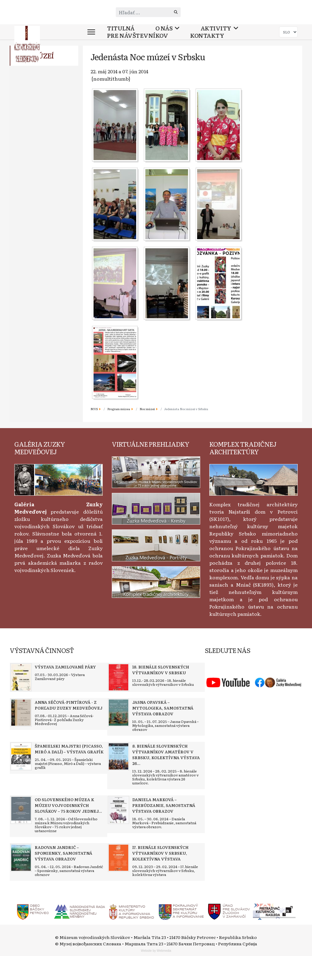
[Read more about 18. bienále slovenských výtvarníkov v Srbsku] (118, 677)
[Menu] (91, 32)
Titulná (121, 28)
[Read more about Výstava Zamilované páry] (21, 677)
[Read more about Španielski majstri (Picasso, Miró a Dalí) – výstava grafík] (21, 756)
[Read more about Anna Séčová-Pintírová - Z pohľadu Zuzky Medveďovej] (21, 713)
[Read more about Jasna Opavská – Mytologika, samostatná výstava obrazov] (118, 713)
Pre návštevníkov (137, 35)
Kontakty (207, 35)
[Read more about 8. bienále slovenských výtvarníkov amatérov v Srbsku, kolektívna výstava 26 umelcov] (118, 756)
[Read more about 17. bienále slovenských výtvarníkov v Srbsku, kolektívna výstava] (118, 858)
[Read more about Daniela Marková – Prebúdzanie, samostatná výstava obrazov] (118, 810)
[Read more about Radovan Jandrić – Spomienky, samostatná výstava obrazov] (21, 858)
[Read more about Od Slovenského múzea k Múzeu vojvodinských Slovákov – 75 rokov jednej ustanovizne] (21, 810)
